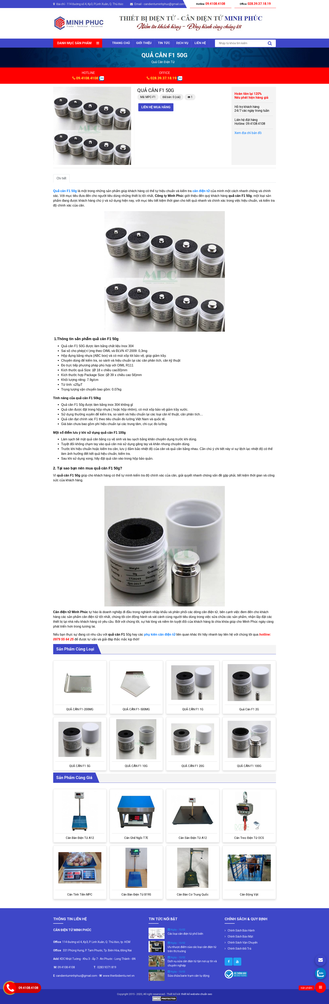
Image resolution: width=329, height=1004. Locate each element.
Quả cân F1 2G (249, 709)
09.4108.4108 (87, 78)
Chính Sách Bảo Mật (240, 936)
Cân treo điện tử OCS (249, 838)
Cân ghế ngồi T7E (136, 838)
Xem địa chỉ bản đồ (248, 133)
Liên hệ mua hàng (155, 107)
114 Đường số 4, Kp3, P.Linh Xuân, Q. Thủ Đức (95, 4)
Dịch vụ (182, 43)
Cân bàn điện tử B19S (136, 894)
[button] (127, 90)
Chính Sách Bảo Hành (241, 930)
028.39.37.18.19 (163, 78)
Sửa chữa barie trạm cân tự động (188, 975)
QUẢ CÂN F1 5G (79, 766)
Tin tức (164, 43)
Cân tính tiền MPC (79, 894)
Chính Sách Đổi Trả (239, 948)
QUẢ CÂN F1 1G (192, 709)
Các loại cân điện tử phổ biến (185, 933)
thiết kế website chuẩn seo (196, 994)
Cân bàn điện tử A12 (80, 838)
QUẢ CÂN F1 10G (136, 766)
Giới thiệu (144, 43)
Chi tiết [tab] (61, 178)
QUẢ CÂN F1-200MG (79, 709)
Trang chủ (121, 43)
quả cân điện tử (163, 62)
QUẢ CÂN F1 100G (249, 766)
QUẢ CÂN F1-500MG (136, 709)
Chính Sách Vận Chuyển (243, 942)
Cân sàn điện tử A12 (193, 838)
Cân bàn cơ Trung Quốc (193, 894)
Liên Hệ (200, 43)
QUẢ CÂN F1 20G (192, 766)
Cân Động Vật (249, 894)
